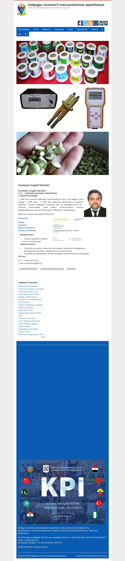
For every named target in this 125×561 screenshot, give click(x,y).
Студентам (59, 29)
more (43, 337)
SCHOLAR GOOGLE (27, 230)
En (26, 34)
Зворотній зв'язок (25, 547)
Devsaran (103, 556)
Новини (94, 29)
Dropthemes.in (92, 556)
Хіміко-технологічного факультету (74, 528)
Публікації (23, 218)
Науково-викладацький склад (52, 269)
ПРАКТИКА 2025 (25, 310)
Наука (70, 29)
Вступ (36, 29)
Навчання (46, 29)
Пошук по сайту (41, 547)
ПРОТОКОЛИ (24, 302)
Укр (19, 34)
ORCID (21, 222)
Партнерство (82, 29)
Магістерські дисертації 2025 (30, 334)
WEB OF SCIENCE (26, 228)
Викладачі (71, 269)
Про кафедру (24, 29)
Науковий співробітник (28, 269)
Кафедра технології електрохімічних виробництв (66, 4)
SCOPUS (22, 225)
